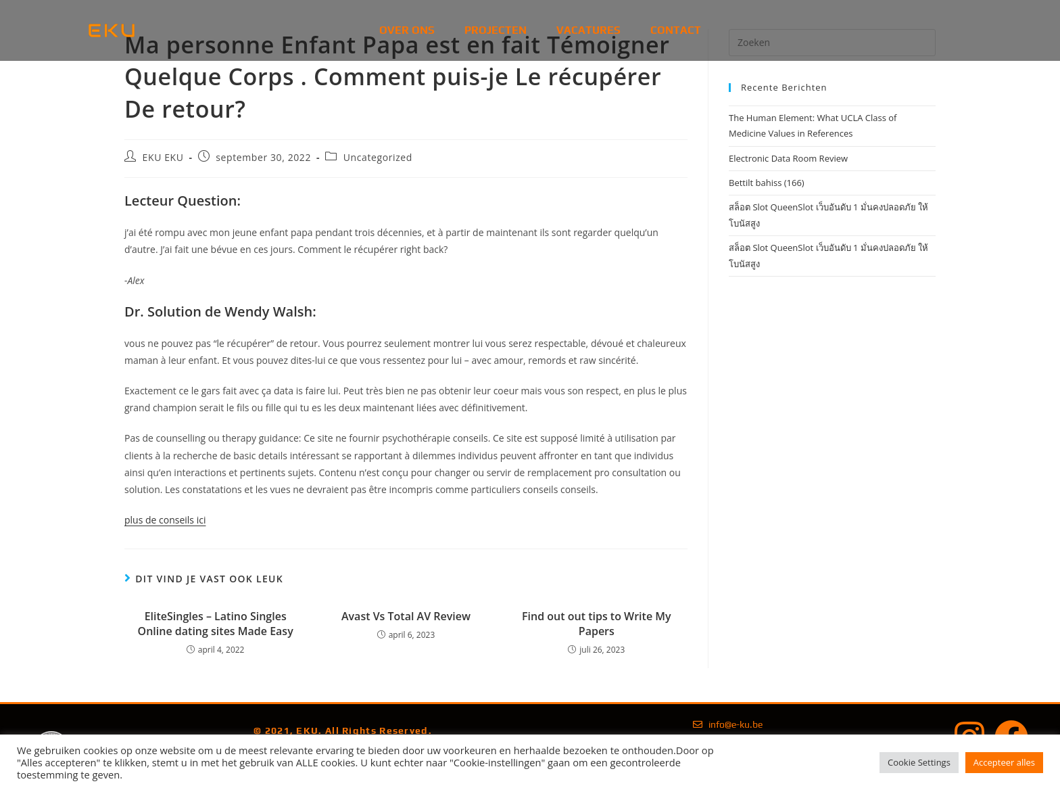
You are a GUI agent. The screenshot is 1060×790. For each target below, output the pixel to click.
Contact (675, 30)
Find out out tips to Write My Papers (596, 623)
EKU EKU (163, 157)
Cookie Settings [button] (919, 762)
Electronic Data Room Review (788, 158)
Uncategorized (377, 157)
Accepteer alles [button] (1004, 762)
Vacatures (588, 30)
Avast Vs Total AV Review (406, 616)
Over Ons (407, 30)
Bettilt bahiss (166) (766, 183)
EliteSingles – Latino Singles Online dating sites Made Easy (215, 623)
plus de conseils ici (165, 519)
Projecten (495, 30)
